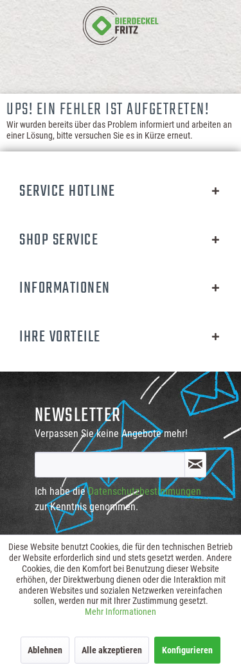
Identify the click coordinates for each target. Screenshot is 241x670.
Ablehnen (45, 650)
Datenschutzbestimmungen (144, 491)
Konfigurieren (187, 650)
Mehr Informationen (120, 611)
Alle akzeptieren (112, 650)
